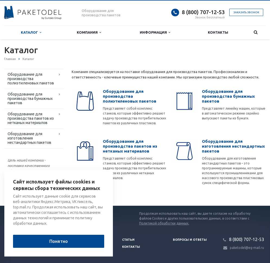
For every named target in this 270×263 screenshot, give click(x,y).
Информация (155, 32)
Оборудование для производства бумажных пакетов (30, 98)
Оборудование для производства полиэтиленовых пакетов (31, 78)
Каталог (31, 32)
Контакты (218, 32)
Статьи (128, 239)
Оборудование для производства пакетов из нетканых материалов (31, 118)
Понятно (58, 241)
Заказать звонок (246, 12)
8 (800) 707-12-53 (203, 12)
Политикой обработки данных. (164, 223)
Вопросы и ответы (190, 239)
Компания (89, 32)
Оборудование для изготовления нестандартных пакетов (29, 138)
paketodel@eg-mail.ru (247, 247)
